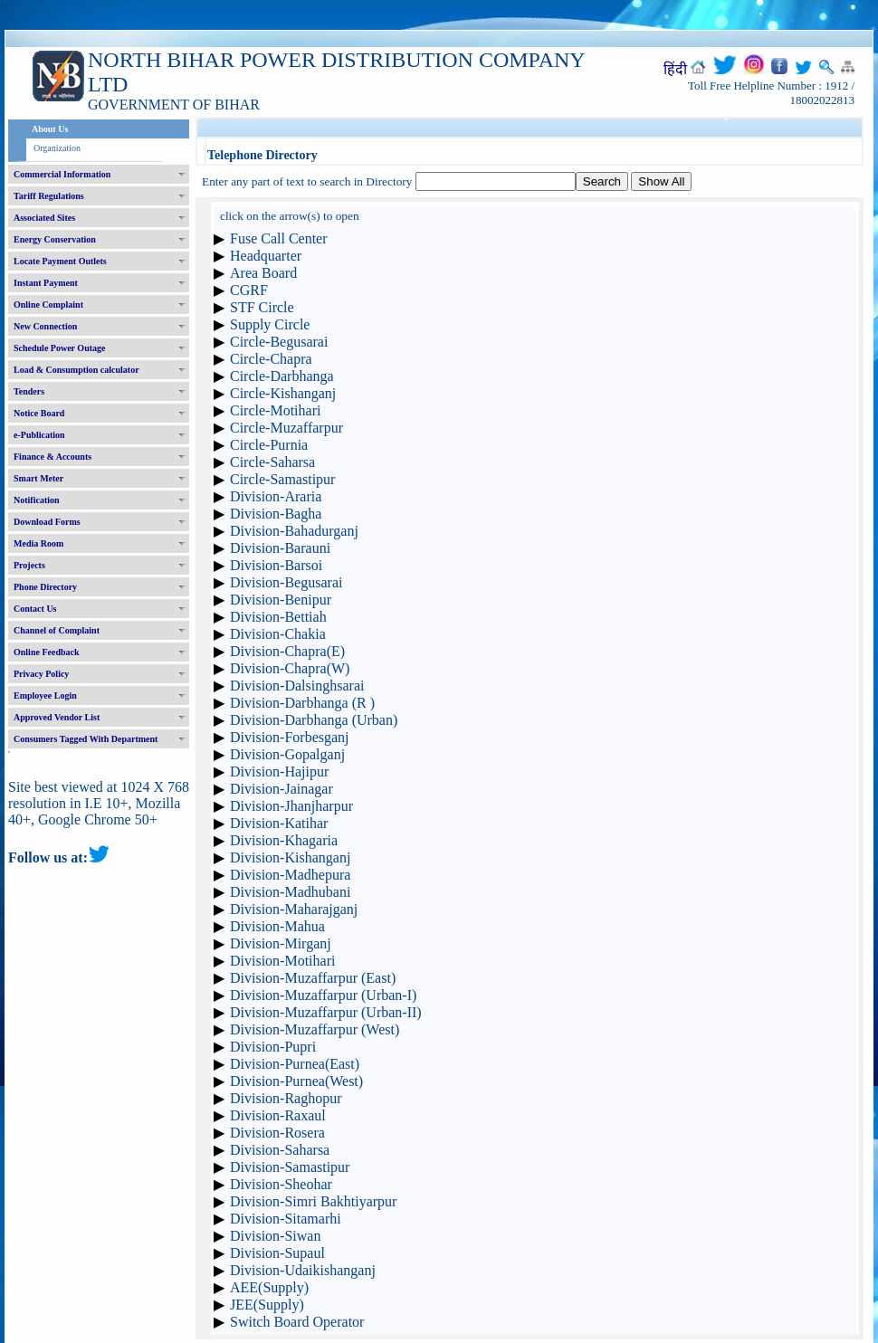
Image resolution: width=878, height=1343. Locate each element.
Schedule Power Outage (59, 348)
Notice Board (39, 413)
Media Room (38, 543)
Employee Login (45, 695)
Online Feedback (47, 652)
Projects (29, 565)
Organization (57, 148)
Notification (37, 500)
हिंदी (675, 69)
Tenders (29, 391)
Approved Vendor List (57, 717)
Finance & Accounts (52, 457)
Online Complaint (48, 305)
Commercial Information (62, 174)
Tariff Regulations (49, 196)
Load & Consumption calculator (76, 370)
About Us (50, 129)
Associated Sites (44, 218)
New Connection (45, 326)
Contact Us (35, 609)
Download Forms (47, 522)
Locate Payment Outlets (60, 261)
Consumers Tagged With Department (85, 739)
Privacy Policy (41, 674)
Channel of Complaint (57, 630)
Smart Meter (38, 478)
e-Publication (39, 435)
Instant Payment (46, 283)
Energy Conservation (55, 239)
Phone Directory (45, 587)
